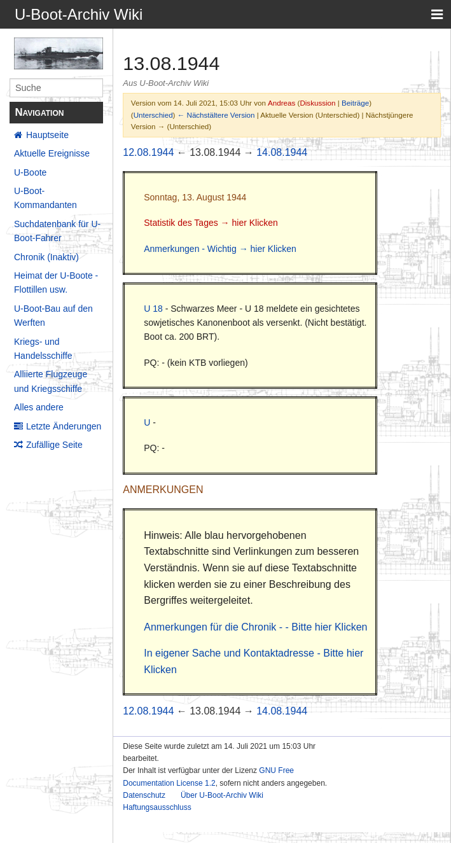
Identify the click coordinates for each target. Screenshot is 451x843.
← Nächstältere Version (216, 115)
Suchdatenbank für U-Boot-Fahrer (57, 231)
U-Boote (30, 172)
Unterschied (153, 115)
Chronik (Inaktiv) (46, 257)
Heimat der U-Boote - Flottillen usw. (56, 282)
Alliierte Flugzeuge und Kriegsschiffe (50, 381)
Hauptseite (47, 135)
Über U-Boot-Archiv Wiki (222, 795)
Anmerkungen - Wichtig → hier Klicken (220, 249)
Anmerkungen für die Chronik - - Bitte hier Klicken (255, 627)
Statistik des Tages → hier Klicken (211, 223)
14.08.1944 (281, 152)
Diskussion (317, 103)
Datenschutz (144, 795)
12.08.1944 (148, 152)
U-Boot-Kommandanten (45, 198)
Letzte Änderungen (63, 426)
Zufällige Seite (54, 445)
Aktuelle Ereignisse (52, 153)
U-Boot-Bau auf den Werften (53, 315)
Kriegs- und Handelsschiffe (43, 349)
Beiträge (355, 103)
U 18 (153, 308)
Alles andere (39, 407)
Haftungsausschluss (157, 807)
